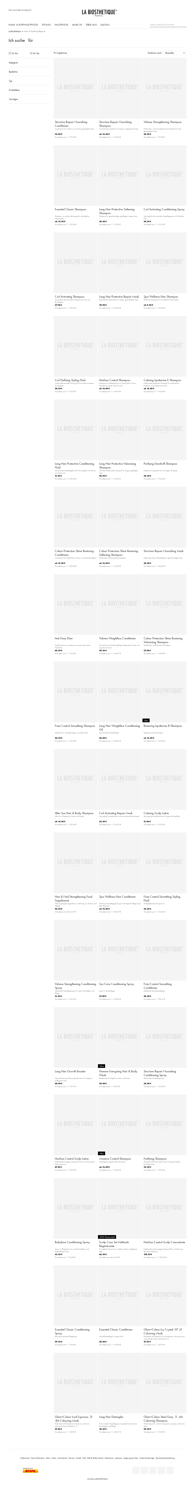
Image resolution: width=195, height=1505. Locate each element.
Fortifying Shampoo (155, 1158)
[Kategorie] (30, 62)
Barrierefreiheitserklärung (165, 1458)
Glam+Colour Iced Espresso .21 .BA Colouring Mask (74, 1418)
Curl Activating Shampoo (69, 296)
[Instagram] (161, 1470)
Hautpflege (61, 24)
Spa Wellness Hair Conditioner (117, 896)
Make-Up (77, 24)
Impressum (118, 1458)
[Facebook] (144, 1470)
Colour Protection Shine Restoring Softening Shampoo (118, 553)
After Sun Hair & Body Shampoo (74, 813)
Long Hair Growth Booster (70, 1071)
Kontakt (78, 1458)
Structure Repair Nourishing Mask (163, 551)
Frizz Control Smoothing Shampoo (75, 726)
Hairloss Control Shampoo (114, 380)
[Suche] (184, 24)
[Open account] (176, 12)
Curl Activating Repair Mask (115, 813)
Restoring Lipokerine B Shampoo (163, 726)
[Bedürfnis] (30, 71)
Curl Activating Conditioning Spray (164, 209)
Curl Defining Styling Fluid (70, 380)
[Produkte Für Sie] (31, 53)
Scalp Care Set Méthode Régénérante (114, 1244)
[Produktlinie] (30, 89)
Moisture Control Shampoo (115, 1158)
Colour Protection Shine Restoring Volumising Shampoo (163, 640)
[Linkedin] (136, 1470)
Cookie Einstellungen (147, 1458)
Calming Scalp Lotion (156, 813)
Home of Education (37, 1458)
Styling (46, 24)
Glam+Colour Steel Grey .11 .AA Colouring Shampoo (163, 1418)
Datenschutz (109, 1458)
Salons (104, 24)
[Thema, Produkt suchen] (168, 25)
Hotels (54, 1458)
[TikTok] (170, 1470)
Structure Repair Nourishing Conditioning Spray (160, 1073)
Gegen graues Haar (131, 1458)
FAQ (84, 1458)
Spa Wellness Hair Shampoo (161, 296)
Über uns (91, 24)
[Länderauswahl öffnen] (169, 12)
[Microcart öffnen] (183, 12)
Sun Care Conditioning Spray (116, 984)
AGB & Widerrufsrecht (95, 1458)
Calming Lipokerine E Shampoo (162, 380)
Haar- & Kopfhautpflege (23, 24)
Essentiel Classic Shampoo (70, 209)
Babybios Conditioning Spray (72, 1242)
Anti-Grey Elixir (64, 638)
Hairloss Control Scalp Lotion (72, 1158)
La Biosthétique (15, 31)
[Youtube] (153, 1470)
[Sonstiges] (30, 99)
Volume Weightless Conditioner (117, 638)
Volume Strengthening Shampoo (162, 122)
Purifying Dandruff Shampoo (160, 463)
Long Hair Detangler (111, 1417)
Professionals (25, 1458)
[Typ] (30, 80)
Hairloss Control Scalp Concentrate (164, 1242)
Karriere (71, 1458)
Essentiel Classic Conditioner (116, 1329)
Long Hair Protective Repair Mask (119, 296)
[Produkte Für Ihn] (10, 53)
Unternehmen (62, 1458)
